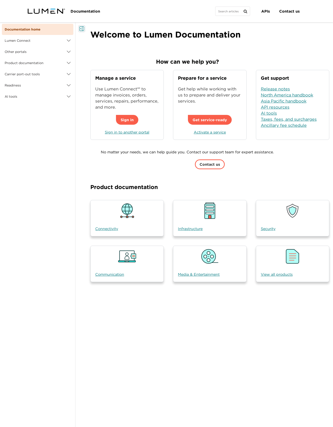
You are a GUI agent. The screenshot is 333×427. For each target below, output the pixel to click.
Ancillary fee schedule (284, 125)
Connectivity (106, 228)
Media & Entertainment (199, 274)
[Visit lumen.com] (46, 11)
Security (268, 228)
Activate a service (210, 132)
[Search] (232, 11)
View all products (277, 274)
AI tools (269, 113)
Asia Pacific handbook (283, 101)
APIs (265, 11)
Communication (109, 274)
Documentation (85, 11)
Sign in (127, 119)
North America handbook (287, 95)
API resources (275, 107)
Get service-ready (210, 119)
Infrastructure (190, 228)
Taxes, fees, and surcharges (289, 119)
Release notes (275, 89)
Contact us (289, 11)
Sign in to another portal (127, 132)
